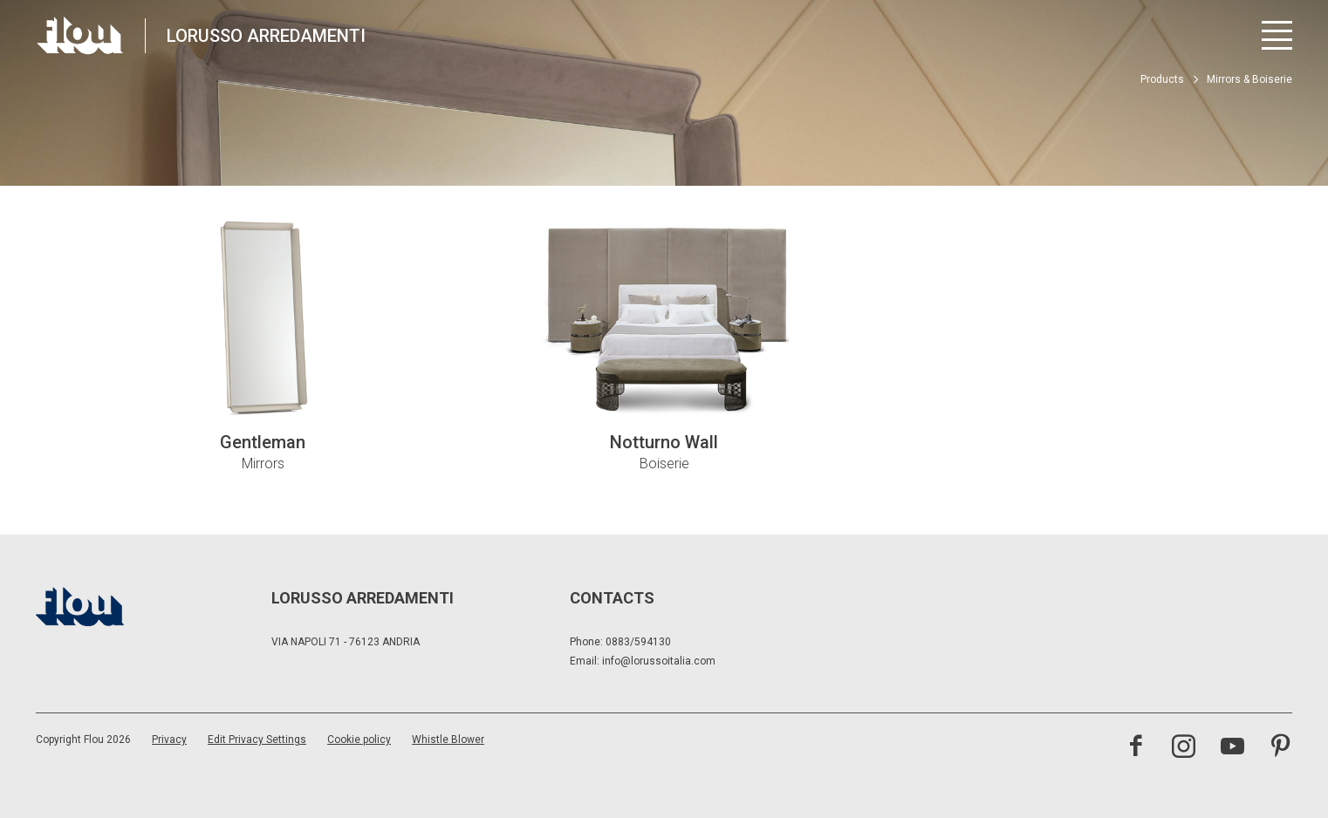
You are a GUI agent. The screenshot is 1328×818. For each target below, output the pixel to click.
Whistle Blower (448, 739)
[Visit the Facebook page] (1135, 748)
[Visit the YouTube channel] (1232, 748)
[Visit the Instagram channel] (1183, 748)
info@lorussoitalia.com (658, 661)
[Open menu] (1277, 35)
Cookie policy (359, 739)
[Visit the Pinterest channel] (1280, 748)
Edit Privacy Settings (257, 739)
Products (1162, 79)
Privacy (169, 739)
